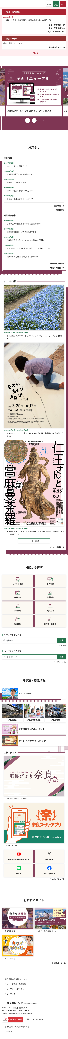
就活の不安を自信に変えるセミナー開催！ (23, 254)
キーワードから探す (12, 632)
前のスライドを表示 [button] (27, 117)
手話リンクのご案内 (35, 1016)
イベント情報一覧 (57, 544)
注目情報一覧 (59, 203)
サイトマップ (10, 991)
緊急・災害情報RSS (57, 28)
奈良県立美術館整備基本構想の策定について (24, 221)
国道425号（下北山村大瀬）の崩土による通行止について (28, 20)
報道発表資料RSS (57, 265)
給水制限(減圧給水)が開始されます (20, 171)
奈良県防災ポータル (57, 47)
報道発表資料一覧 (57, 260)
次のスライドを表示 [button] (34, 117)
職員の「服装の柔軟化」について (20, 196)
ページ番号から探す (12, 648)
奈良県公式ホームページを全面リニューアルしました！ (29, 108)
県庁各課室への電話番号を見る (17, 1024)
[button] (49, 4)
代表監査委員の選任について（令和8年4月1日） (26, 237)
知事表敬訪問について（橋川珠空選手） (22, 229)
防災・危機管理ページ (56, 32)
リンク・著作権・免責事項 (15, 981)
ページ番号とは (60, 659)
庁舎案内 (8, 1028)
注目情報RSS (59, 207)
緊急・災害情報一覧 (57, 25)
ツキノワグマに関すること (17, 163)
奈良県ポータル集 (59, 960)
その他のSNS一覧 (57, 876)
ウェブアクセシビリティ (14, 986)
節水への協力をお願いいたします (20, 188)
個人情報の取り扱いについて (16, 976)
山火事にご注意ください (16, 180)
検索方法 (62, 642)
